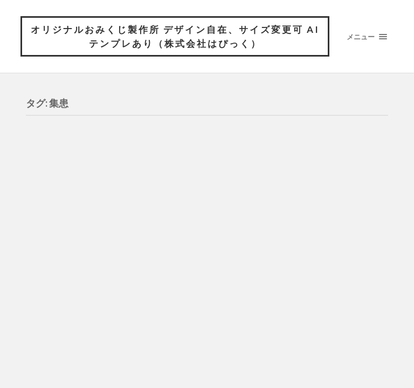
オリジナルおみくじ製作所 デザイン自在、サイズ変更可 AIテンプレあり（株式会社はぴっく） (175, 36)
